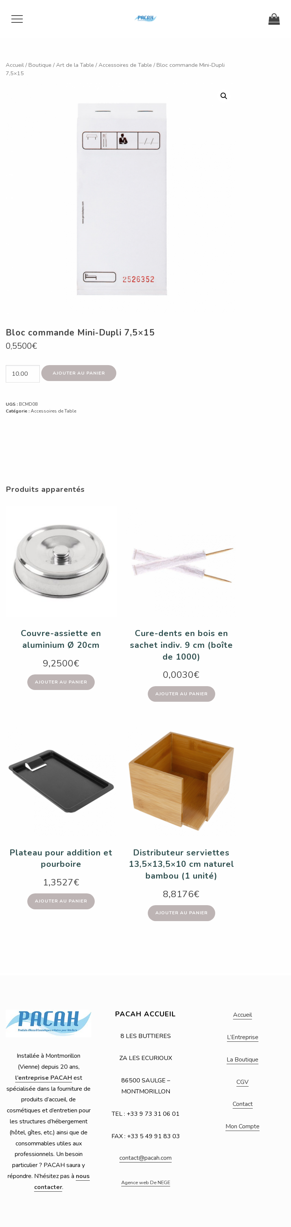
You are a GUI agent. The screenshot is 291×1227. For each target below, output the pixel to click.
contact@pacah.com (145, 1158)
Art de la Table (75, 65)
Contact (243, 1104)
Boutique (40, 65)
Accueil (15, 65)
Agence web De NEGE (145, 1182)
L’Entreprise (242, 1037)
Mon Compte (242, 1126)
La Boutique (242, 1059)
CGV (242, 1082)
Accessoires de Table (125, 65)
